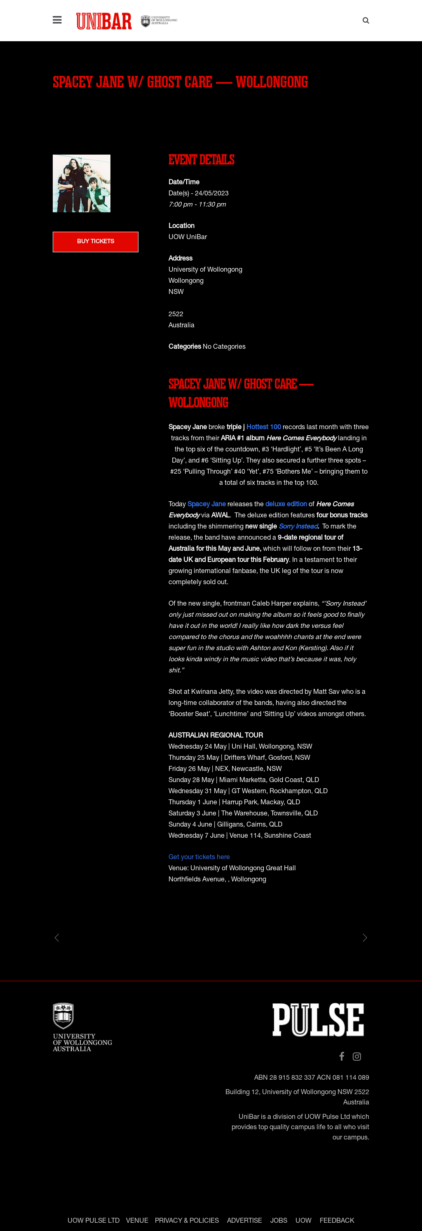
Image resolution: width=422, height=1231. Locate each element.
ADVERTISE (244, 1221)
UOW (303, 1221)
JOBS (278, 1221)
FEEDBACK (337, 1221)
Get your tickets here (199, 858)
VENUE (137, 1221)
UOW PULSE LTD (94, 1221)
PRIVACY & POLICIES (187, 1221)
